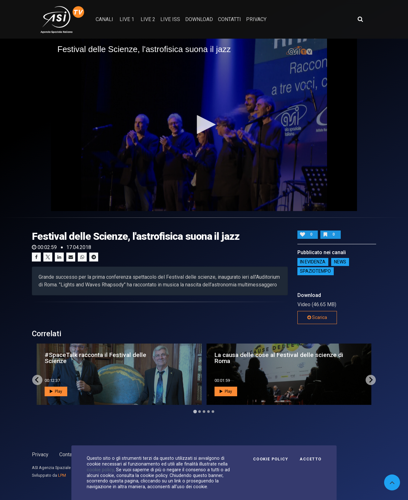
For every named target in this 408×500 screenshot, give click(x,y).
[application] (204, 125)
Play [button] (56, 391)
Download (199, 19)
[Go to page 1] (195, 411)
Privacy (40, 454)
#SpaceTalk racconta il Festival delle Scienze (95, 358)
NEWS (340, 262)
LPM (62, 475)
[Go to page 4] (208, 411)
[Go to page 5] (213, 411)
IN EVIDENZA (312, 262)
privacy (256, 19)
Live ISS (170, 19)
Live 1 (127, 19)
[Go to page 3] (204, 411)
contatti (229, 19)
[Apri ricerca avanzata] (360, 19)
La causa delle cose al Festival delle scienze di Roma (279, 358)
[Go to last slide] (37, 380)
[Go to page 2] (199, 411)
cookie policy (100, 469)
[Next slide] (371, 380)
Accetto (310, 459)
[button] (204, 124)
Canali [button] (104, 19)
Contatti (67, 454)
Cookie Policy (270, 459)
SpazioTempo (315, 271)
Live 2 (148, 19)
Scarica (317, 317)
